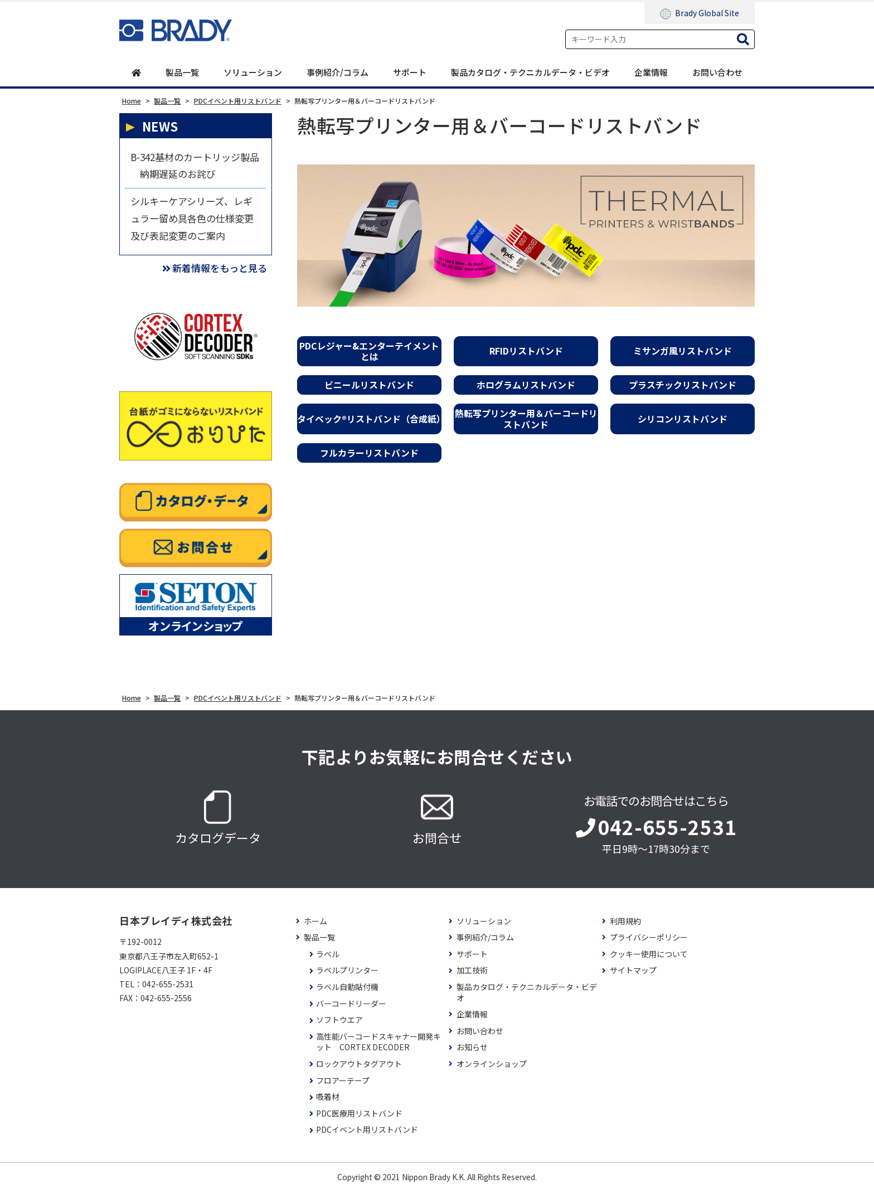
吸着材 (327, 1104)
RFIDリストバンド (526, 351)
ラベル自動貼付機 (347, 994)
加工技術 (472, 978)
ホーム (315, 928)
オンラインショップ (492, 1071)
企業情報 (651, 72)
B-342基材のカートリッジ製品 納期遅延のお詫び (194, 167)
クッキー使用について (649, 961)
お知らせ (472, 1055)
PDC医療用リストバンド (359, 1120)
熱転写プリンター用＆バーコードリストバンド (526, 419)
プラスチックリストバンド (682, 385)
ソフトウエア (339, 1027)
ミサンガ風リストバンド (682, 351)
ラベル (327, 961)
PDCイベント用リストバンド (367, 1137)
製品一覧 (182, 72)
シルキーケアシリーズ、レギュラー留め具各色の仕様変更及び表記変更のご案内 (195, 222)
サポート (409, 72)
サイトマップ (633, 978)
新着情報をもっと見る (211, 275)
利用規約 (625, 928)
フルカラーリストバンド (369, 452)
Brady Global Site (699, 13)
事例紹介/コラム (337, 72)
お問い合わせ (717, 72)
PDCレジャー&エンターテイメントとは (369, 351)
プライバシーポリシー (649, 945)
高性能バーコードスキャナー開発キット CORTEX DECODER (378, 1049)
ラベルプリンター (347, 978)
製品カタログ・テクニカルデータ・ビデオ (530, 72)
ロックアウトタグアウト (359, 1071)
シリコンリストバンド (682, 419)
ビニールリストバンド (369, 385)
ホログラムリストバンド (526, 385)
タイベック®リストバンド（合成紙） (369, 419)
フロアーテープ (343, 1088)
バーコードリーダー (351, 1011)
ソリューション (253, 72)
